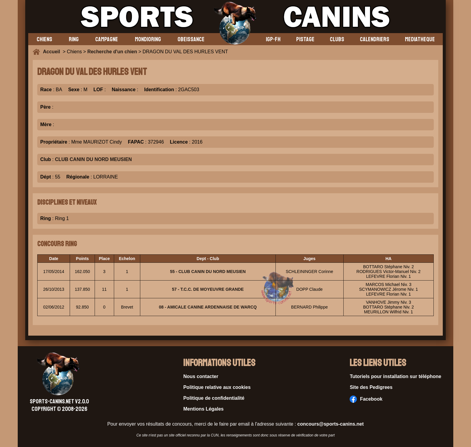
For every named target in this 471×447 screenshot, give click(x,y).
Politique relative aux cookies (217, 387)
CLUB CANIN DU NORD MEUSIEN (93, 159)
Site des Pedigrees (371, 387)
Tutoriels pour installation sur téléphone (395, 376)
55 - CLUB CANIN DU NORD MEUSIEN (208, 271)
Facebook (366, 399)
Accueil (53, 51)
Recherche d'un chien (112, 51)
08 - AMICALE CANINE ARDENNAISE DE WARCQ (208, 307)
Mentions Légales (203, 408)
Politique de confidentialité (214, 398)
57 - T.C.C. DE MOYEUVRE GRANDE (208, 289)
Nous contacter (200, 376)
